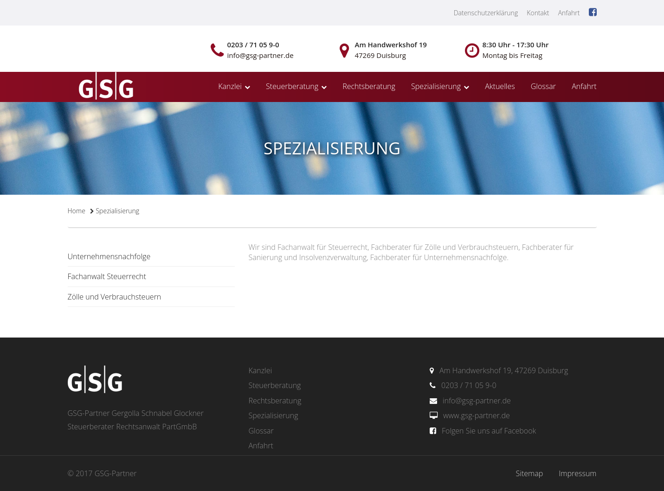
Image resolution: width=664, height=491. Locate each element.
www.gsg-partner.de (476, 415)
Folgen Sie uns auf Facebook (489, 431)
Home (76, 210)
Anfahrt (569, 12)
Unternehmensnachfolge (109, 256)
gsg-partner (105, 87)
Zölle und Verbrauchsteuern (114, 297)
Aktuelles (500, 86)
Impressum (577, 473)
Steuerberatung (292, 86)
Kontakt (538, 12)
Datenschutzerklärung (486, 12)
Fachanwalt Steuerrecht (107, 276)
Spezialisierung (436, 86)
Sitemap (529, 473)
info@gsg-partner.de (477, 400)
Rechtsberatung (368, 86)
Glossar (543, 86)
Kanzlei (230, 86)
